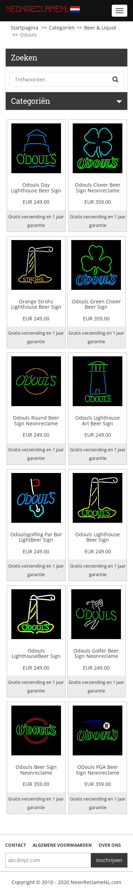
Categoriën (62, 27)
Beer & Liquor (100, 27)
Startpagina (24, 27)
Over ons (110, 845)
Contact (15, 845)
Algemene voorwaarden (62, 845)
